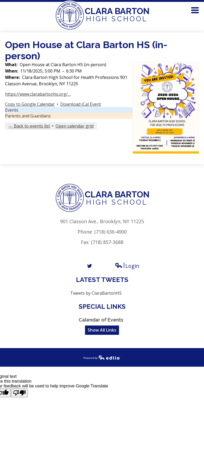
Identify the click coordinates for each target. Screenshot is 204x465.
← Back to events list (29, 126)
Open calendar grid (75, 126)
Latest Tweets (102, 280)
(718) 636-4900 (110, 232)
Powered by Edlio (102, 357)
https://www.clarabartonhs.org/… (38, 94)
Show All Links (102, 330)
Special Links (102, 306)
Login (127, 266)
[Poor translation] (19, 392)
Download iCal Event (80, 104)
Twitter (89, 266)
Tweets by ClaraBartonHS (96, 293)
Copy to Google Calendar (30, 104)
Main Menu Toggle (195, 10)
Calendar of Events (101, 320)
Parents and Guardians (28, 116)
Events (11, 110)
